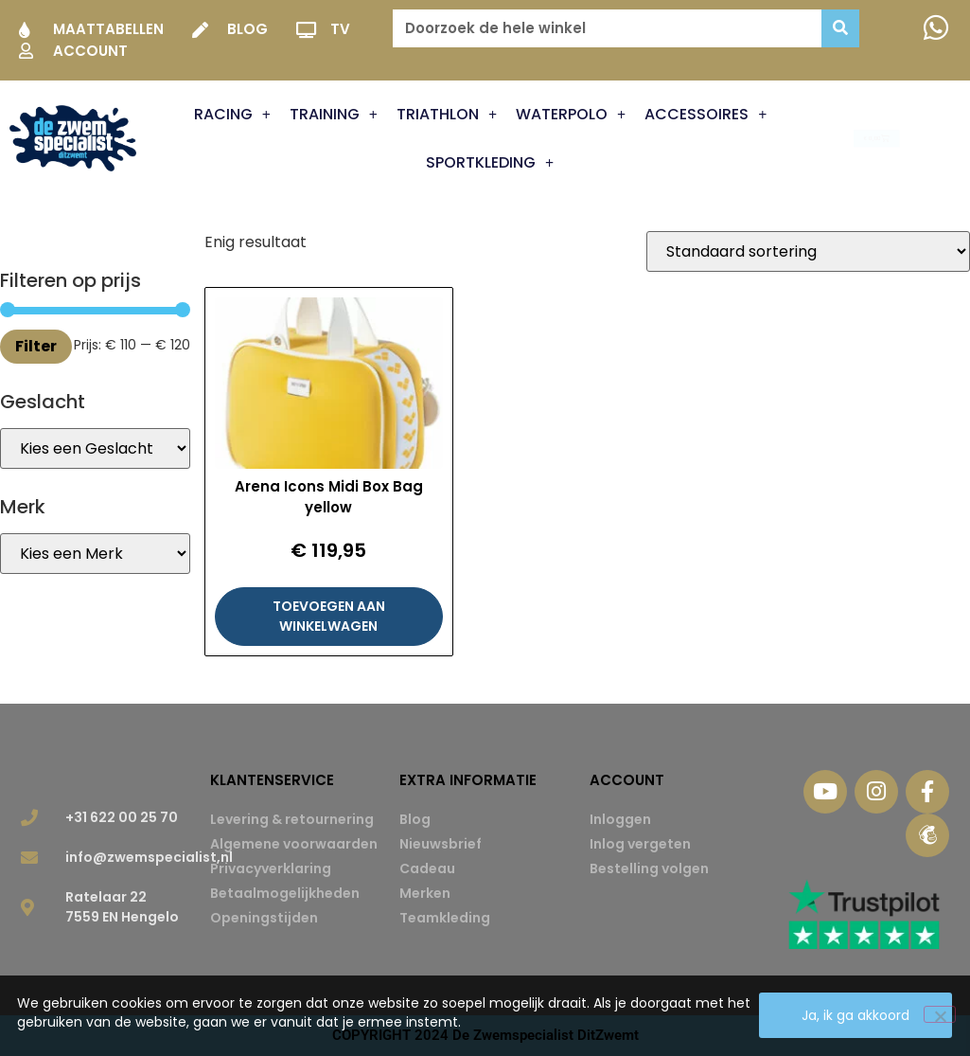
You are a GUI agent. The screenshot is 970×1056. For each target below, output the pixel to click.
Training (334, 115)
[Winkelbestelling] (808, 251)
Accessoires (705, 115)
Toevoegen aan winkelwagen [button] (329, 616)
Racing (232, 115)
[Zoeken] (840, 28)
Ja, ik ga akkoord (856, 1016)
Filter (36, 346)
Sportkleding (490, 163)
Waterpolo (571, 115)
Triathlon (447, 115)
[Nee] (940, 1015)
